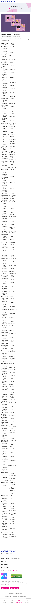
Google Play (14, 588)
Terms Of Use (12, 593)
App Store (5, 588)
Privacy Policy (19, 593)
